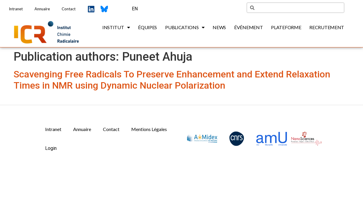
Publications (184, 27)
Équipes (147, 27)
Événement (248, 27)
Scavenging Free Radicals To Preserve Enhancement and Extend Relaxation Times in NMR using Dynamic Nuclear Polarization (172, 80)
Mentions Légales (149, 129)
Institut (116, 27)
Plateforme (286, 27)
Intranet (16, 8)
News (219, 27)
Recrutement (326, 27)
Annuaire (42, 8)
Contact (68, 8)
